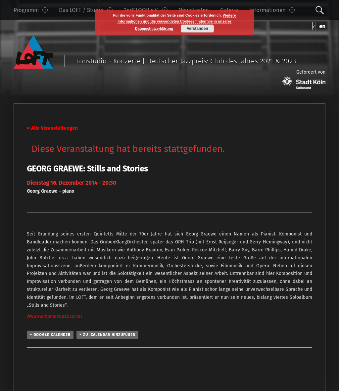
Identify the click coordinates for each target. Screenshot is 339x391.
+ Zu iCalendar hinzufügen (107, 335)
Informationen (272, 10)
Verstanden (197, 28)
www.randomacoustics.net (54, 316)
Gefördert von (303, 79)
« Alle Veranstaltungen (52, 128)
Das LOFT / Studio (86, 10)
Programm (31, 10)
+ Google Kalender (50, 335)
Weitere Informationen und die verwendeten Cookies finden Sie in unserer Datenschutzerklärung (177, 22)
